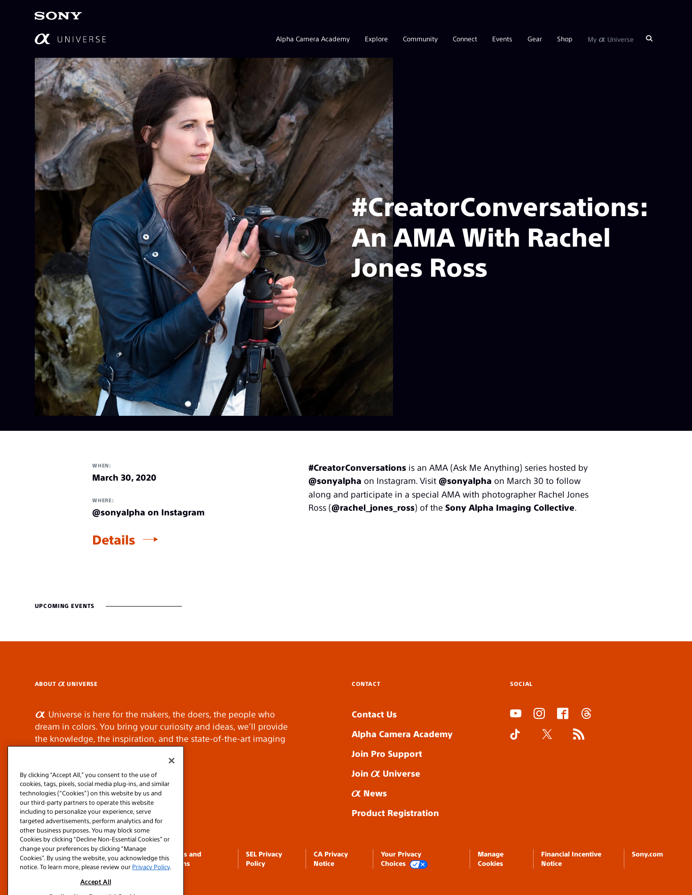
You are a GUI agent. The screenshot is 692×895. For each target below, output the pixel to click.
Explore (376, 38)
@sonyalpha (335, 480)
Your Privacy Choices (404, 859)
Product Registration (395, 812)
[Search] (649, 38)
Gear (534, 38)
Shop (565, 38)
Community (420, 38)
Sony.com (647, 853)
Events (502, 38)
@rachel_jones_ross (373, 507)
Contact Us (374, 713)
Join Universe (386, 773)
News (369, 792)
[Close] (171, 788)
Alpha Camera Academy (313, 38)
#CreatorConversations (357, 467)
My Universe (611, 38)
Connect (465, 38)
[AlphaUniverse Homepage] (70, 38)
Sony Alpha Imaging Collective (509, 507)
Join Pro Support (387, 753)
